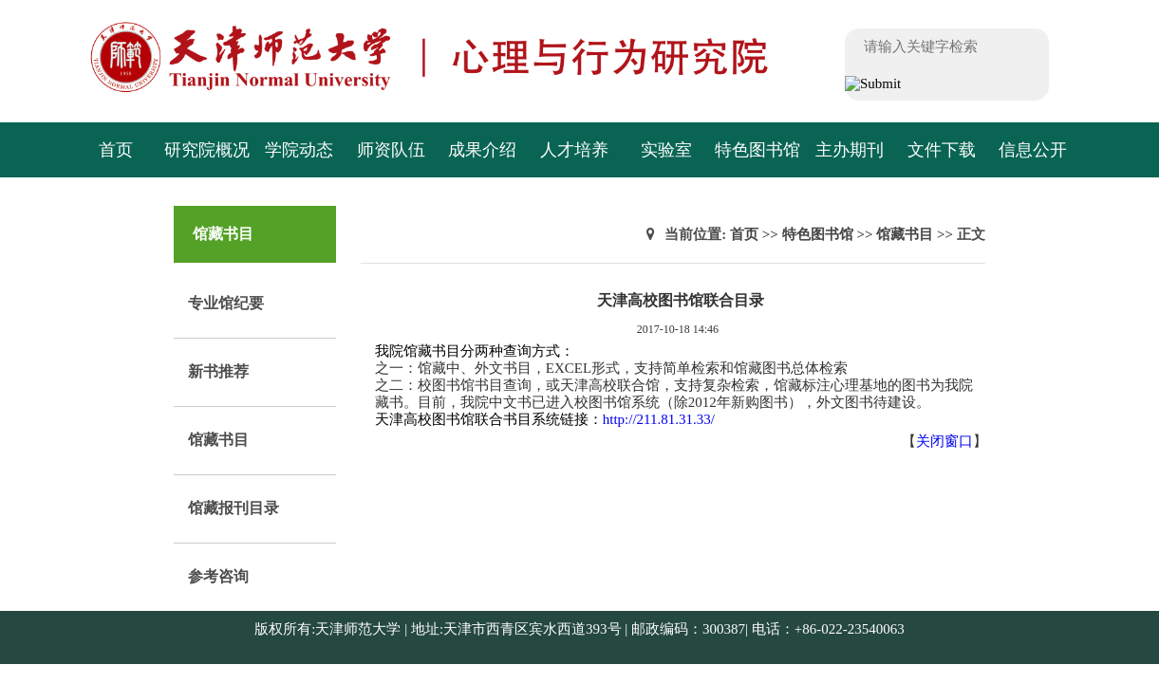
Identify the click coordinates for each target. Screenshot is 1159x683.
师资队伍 (391, 149)
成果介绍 (482, 149)
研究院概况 (207, 149)
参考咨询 (218, 576)
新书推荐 (218, 371)
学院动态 (299, 149)
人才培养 (574, 149)
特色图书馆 (757, 149)
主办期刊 (849, 149)
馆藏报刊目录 (233, 508)
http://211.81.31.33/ (659, 419)
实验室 (666, 149)
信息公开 (1033, 149)
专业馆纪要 (226, 303)
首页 (116, 149)
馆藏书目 (218, 440)
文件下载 (941, 149)
